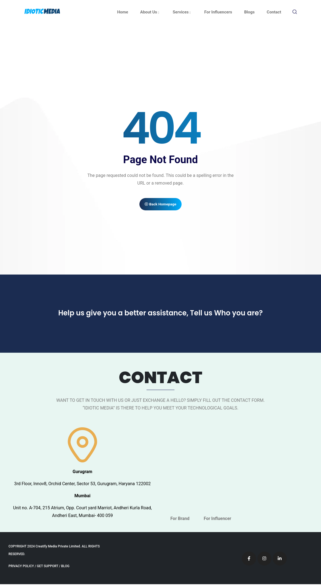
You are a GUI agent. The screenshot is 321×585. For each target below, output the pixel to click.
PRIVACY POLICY (21, 567)
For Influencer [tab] (217, 519)
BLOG (65, 567)
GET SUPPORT (47, 567)
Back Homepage (160, 204)
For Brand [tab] (180, 519)
